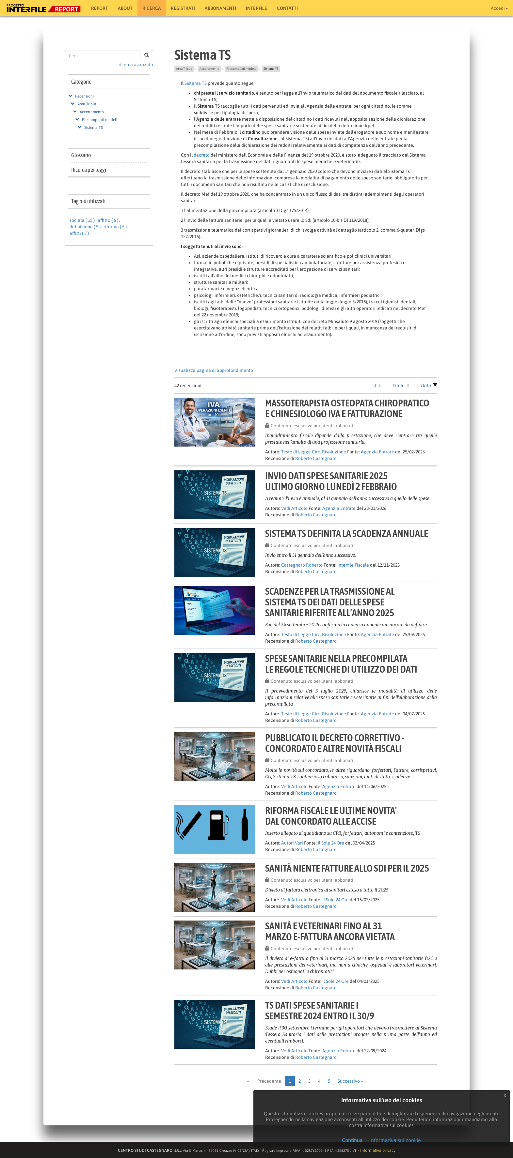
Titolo (399, 385)
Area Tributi (87, 104)
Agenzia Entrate (377, 451)
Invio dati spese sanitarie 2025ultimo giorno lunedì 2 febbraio (331, 481)
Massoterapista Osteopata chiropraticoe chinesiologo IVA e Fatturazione (347, 408)
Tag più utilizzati (88, 201)
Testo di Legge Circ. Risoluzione (313, 451)
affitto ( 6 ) (108, 220)
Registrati (183, 8)
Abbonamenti (220, 8)
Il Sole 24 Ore (331, 843)
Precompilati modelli (100, 119)
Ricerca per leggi (88, 169)
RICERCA (151, 8)
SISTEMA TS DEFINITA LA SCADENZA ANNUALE (346, 533)
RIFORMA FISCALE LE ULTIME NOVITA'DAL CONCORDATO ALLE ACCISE (331, 816)
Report (99, 8)
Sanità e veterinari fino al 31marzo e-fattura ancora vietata (330, 931)
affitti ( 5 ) (79, 233)
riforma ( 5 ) (115, 226)
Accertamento (92, 112)
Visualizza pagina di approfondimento (213, 370)
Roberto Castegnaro (316, 458)
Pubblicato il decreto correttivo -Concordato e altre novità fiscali (334, 743)
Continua (352, 1140)
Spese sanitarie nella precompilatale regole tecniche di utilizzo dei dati (341, 664)
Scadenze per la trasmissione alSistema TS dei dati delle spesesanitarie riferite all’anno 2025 (330, 602)
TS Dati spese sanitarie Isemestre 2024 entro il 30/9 (319, 1010)
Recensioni (84, 96)
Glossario (81, 155)
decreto (202, 155)
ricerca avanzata (136, 64)
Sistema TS (93, 127)
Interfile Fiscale (353, 565)
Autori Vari (292, 843)
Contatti (287, 8)
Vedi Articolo (294, 508)
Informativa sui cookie (395, 1140)
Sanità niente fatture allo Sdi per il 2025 (347, 868)
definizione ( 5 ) (85, 226)
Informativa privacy (377, 1150)
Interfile (256, 8)
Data (426, 386)
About (125, 8)
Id (374, 385)
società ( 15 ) (82, 220)
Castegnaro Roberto (302, 565)
